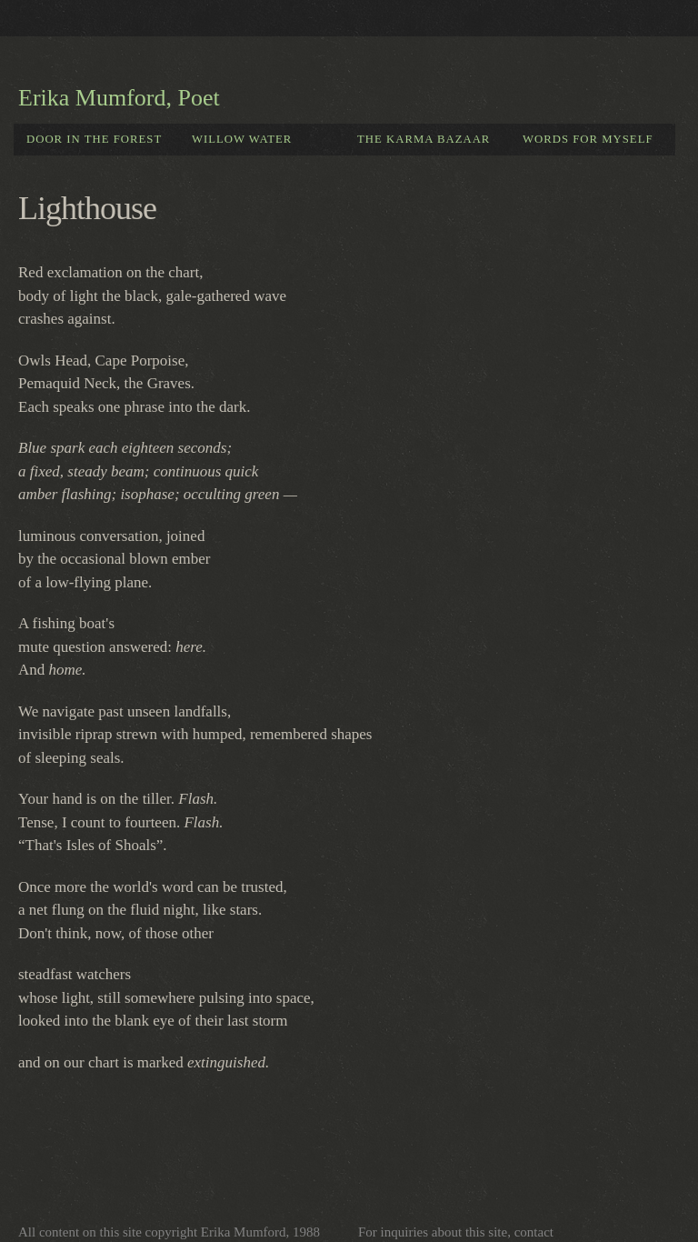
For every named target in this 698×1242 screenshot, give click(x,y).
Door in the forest (94, 139)
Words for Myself (588, 139)
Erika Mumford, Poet (119, 98)
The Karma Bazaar (423, 139)
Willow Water (242, 139)
